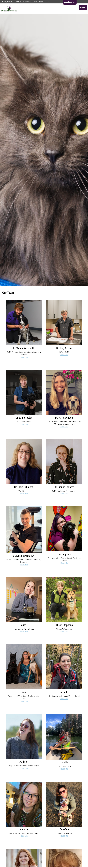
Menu (82, 7)
